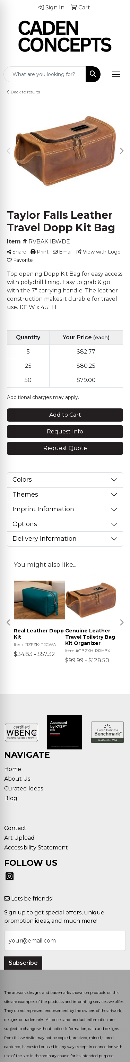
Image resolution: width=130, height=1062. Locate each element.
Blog (10, 798)
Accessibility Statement (36, 847)
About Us (17, 778)
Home (12, 769)
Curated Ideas (23, 788)
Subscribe (23, 963)
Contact (15, 828)
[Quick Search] (44, 74)
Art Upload (19, 838)
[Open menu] (116, 74)
